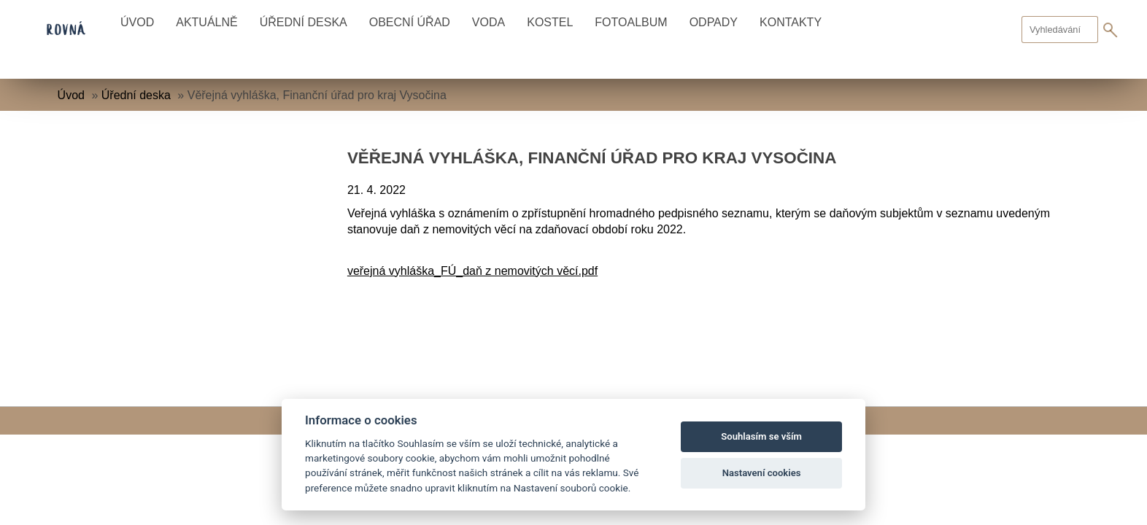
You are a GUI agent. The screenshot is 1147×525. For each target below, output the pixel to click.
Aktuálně (206, 22)
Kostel (550, 22)
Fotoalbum (631, 22)
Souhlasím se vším (761, 436)
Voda (488, 22)
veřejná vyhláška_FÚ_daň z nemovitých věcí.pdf (472, 271)
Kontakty (791, 22)
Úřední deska (303, 22)
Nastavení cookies (761, 472)
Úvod (137, 22)
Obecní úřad (409, 22)
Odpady (714, 22)
